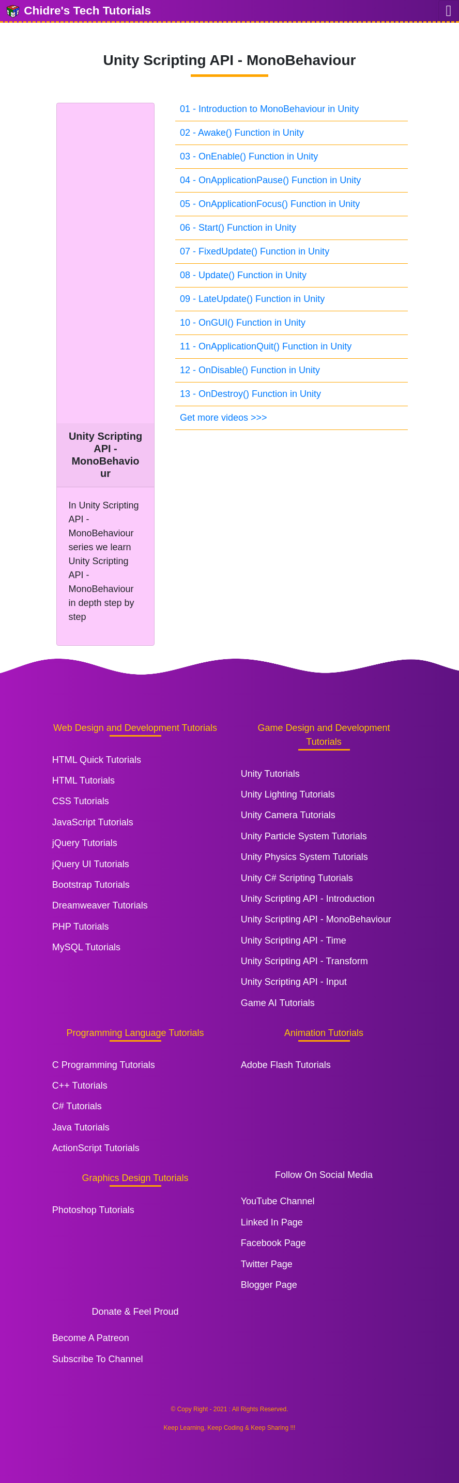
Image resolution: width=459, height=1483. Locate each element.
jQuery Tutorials (84, 843)
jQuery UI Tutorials (90, 864)
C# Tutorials (77, 1106)
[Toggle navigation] (448, 10)
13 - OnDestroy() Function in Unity (250, 394)
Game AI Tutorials (278, 1003)
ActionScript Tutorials (96, 1148)
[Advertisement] (105, 263)
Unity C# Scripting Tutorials (297, 878)
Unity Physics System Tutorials (304, 857)
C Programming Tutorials (103, 1065)
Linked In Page (272, 1222)
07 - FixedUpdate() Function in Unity (254, 251)
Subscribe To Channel (97, 1359)
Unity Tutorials (270, 774)
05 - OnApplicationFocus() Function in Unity (270, 204)
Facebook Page (273, 1243)
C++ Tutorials (80, 1085)
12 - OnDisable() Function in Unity (250, 370)
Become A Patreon (90, 1338)
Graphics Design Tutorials (135, 1178)
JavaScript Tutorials (92, 822)
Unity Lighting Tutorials (288, 794)
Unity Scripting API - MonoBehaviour (316, 919)
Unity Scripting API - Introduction (308, 899)
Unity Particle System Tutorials (304, 836)
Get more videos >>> (223, 417)
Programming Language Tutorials (135, 1033)
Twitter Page (267, 1264)
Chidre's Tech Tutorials (78, 11)
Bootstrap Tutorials (91, 885)
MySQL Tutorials (86, 947)
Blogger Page (269, 1285)
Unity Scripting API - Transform (304, 961)
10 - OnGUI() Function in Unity (242, 322)
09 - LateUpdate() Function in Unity (252, 299)
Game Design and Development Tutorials (323, 735)
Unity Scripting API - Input (294, 982)
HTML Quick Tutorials (96, 760)
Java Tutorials (81, 1127)
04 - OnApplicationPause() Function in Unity (270, 180)
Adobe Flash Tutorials (286, 1065)
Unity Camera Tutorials (288, 815)
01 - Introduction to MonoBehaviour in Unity (269, 109)
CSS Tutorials (80, 801)
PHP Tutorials (80, 926)
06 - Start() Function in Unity (238, 227)
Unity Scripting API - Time (293, 940)
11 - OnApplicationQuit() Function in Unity (265, 346)
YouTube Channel (278, 1201)
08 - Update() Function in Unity (243, 275)
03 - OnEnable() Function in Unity (249, 156)
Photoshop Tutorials (93, 1210)
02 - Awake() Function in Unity (242, 132)
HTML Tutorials (83, 780)
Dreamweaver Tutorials (100, 905)
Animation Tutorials (323, 1033)
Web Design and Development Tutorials (135, 728)
